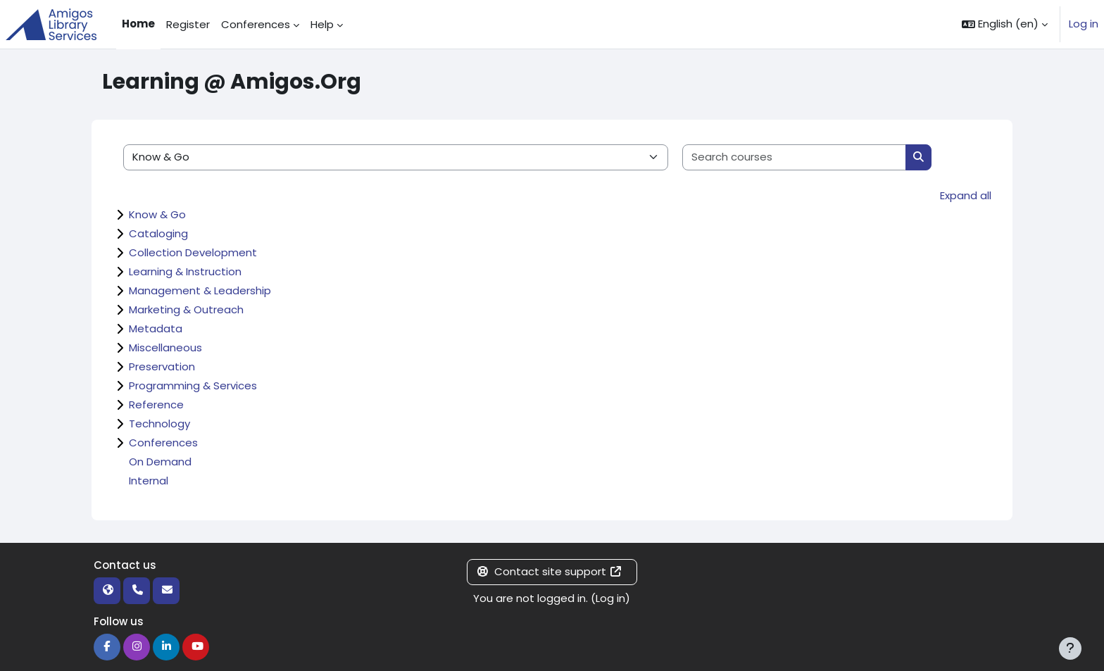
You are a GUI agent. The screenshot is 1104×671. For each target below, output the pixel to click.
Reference (156, 404)
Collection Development (193, 252)
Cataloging (158, 233)
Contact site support (549, 571)
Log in (1083, 23)
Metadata (155, 328)
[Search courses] (794, 157)
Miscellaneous (165, 347)
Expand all (965, 195)
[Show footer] (1070, 648)
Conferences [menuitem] (255, 24)
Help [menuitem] (322, 24)
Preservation (162, 366)
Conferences (163, 442)
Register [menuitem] (188, 24)
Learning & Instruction (185, 271)
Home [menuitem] (138, 23)
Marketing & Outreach (186, 309)
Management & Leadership (200, 290)
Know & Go (157, 214)
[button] (1005, 24)
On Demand (160, 461)
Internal (148, 480)
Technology (159, 423)
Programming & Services (193, 385)
